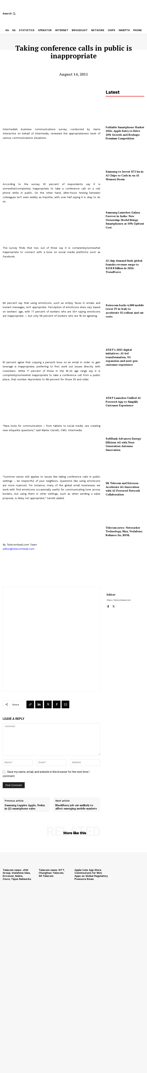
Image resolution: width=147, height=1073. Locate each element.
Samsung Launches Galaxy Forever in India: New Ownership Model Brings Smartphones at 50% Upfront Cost (125, 220)
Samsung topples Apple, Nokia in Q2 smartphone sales (25, 807)
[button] (9, 13)
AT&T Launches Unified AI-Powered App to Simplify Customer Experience (124, 401)
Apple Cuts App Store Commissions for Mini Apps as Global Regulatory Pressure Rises (91, 874)
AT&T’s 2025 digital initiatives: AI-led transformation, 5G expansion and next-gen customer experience (122, 357)
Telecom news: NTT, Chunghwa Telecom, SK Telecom (52, 873)
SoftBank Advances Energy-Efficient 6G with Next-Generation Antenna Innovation (124, 444)
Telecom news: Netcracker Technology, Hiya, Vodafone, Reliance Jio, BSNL (124, 531)
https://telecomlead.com (119, 600)
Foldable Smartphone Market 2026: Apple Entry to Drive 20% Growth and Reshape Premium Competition (125, 132)
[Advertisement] (125, 562)
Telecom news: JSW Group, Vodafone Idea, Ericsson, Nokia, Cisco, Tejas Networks (17, 874)
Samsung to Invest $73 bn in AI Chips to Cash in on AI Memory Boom (124, 175)
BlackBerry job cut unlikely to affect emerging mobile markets (76, 807)
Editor (111, 594)
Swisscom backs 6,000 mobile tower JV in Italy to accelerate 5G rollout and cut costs (125, 310)
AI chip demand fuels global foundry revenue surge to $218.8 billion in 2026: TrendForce (124, 266)
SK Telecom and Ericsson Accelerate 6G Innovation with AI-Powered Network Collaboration (123, 488)
